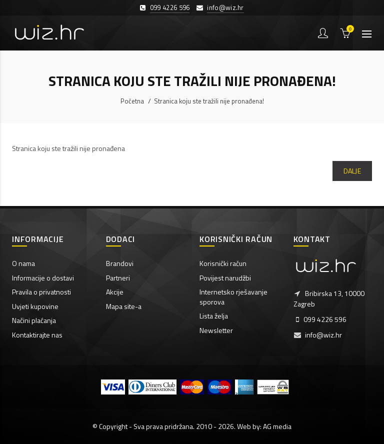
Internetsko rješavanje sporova (234, 296)
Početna (132, 101)
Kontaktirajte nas (37, 335)
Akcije (115, 291)
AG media (277, 426)
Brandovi (120, 263)
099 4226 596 (170, 7)
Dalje (353, 171)
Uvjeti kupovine (35, 306)
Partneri (118, 277)
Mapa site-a (124, 306)
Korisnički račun (223, 263)
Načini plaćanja (34, 320)
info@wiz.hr (225, 7)
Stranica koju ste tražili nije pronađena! (209, 101)
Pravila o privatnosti (41, 291)
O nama (23, 263)
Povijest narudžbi (225, 277)
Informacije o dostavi (43, 277)
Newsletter (216, 330)
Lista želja (214, 315)
